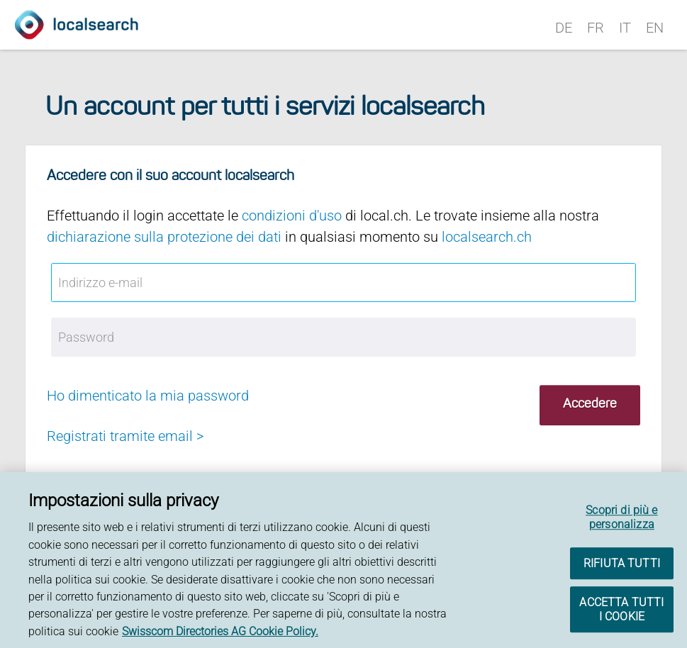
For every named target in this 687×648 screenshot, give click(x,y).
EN (655, 27)
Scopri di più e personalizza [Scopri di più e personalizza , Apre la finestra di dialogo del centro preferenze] (621, 519)
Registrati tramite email (120, 436)
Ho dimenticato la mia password (148, 395)
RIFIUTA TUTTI (621, 564)
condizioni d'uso (292, 215)
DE (563, 27)
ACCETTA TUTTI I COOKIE (621, 611)
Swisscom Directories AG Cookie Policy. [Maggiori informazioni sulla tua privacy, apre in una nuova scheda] (220, 632)
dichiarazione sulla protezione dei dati (164, 236)
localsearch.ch (487, 236)
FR (595, 27)
